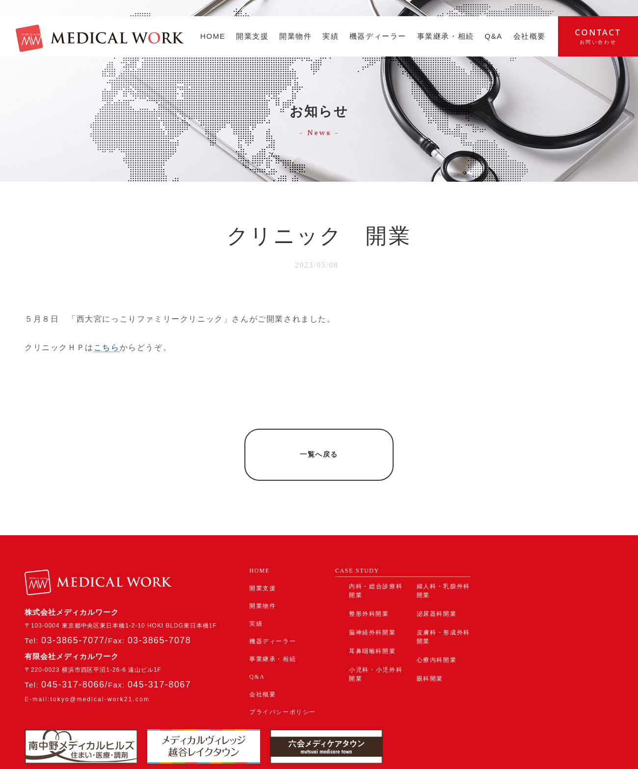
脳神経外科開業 (372, 604)
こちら (107, 347)
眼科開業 (430, 650)
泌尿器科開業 (437, 585)
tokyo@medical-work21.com (100, 670)
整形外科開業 (369, 585)
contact (598, 36)
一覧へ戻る (319, 440)
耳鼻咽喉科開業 (372, 622)
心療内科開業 (437, 631)
